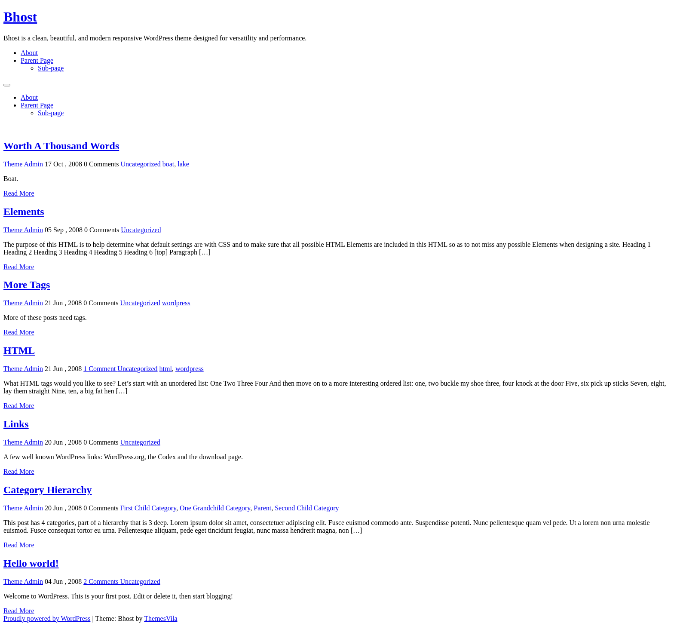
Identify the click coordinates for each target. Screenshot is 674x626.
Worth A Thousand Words (61, 145)
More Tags (26, 284)
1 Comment (100, 368)
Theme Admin (23, 164)
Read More (18, 193)
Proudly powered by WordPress (46, 618)
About (29, 52)
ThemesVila (160, 618)
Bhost (20, 17)
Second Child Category (307, 508)
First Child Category (148, 508)
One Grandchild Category (215, 508)
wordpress (176, 303)
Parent (262, 508)
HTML (19, 350)
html (165, 368)
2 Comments (101, 581)
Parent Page (37, 60)
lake (183, 164)
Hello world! (31, 563)
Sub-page (51, 68)
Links (16, 424)
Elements (23, 211)
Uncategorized (140, 164)
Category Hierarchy (47, 489)
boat (168, 164)
